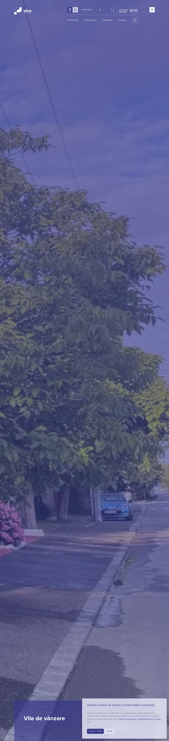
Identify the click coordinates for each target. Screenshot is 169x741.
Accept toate (95, 731)
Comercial (107, 20)
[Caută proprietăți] (135, 20)
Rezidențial (90, 20)
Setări (110, 731)
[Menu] (152, 9)
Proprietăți (72, 20)
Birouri (122, 20)
